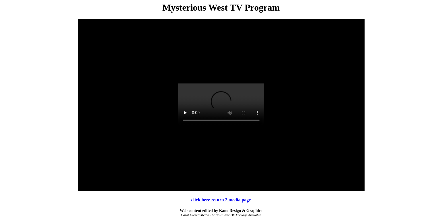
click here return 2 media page (221, 199)
